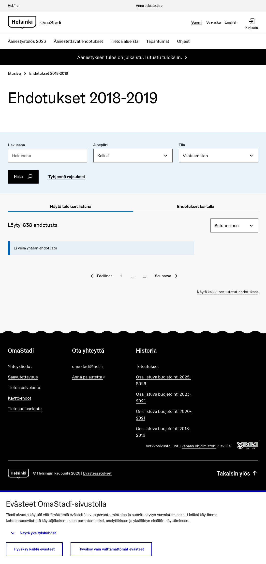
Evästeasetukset (97, 473)
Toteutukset (147, 366)
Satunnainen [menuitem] (227, 225)
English (231, 22)
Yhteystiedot (20, 366)
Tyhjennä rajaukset (66, 176)
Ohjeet (183, 41)
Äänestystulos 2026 (27, 41)
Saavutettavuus (23, 377)
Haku (23, 176)
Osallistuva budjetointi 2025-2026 (163, 380)
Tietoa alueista (124, 41)
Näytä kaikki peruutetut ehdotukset (227, 291)
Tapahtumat (157, 41)
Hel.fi (13, 5)
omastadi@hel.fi (87, 366)
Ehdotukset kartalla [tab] (195, 206)
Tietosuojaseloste (25, 408)
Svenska (213, 22)
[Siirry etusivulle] (36, 22)
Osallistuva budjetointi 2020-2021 (163, 414)
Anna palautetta (149, 5)
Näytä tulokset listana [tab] (70, 206)
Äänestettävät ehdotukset (78, 41)
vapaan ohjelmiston (201, 445)
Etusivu (14, 73)
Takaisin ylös (237, 473)
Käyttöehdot (19, 398)
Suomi (196, 22)
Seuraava (163, 275)
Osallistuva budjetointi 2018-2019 (163, 432)
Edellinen (105, 275)
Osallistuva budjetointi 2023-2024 (163, 397)
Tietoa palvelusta (24, 387)
